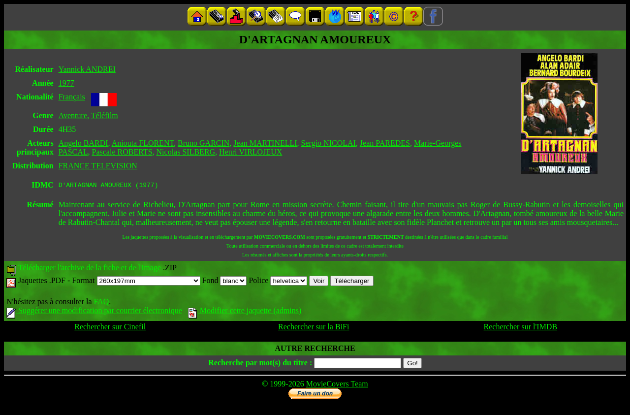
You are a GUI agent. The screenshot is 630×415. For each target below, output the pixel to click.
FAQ (101, 303)
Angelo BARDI (83, 143)
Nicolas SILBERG (186, 152)
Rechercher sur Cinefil (110, 328)
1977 (66, 83)
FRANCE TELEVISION (98, 165)
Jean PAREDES (385, 143)
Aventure (73, 115)
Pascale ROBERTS (122, 152)
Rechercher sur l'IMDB (521, 328)
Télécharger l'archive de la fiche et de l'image (89, 269)
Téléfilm (104, 115)
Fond (224, 282)
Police (278, 282)
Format (136, 282)
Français (72, 97)
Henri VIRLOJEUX (250, 152)
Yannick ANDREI (87, 69)
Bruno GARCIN (203, 143)
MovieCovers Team (337, 385)
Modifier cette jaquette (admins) (245, 312)
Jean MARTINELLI (265, 143)
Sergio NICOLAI (328, 143)
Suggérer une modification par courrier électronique (94, 312)
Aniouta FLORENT (143, 143)
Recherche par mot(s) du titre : (260, 364)
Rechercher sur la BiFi (313, 328)
